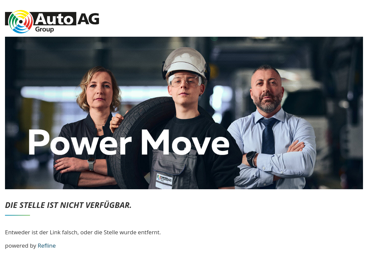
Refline (47, 245)
